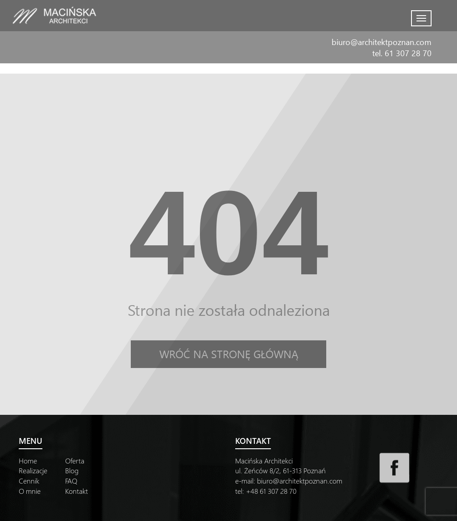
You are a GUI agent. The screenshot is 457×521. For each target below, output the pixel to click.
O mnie (30, 491)
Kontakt (76, 491)
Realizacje (33, 470)
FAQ (71, 480)
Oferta (74, 460)
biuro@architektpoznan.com (382, 41)
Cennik (29, 480)
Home (28, 460)
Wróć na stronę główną (228, 354)
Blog (72, 470)
